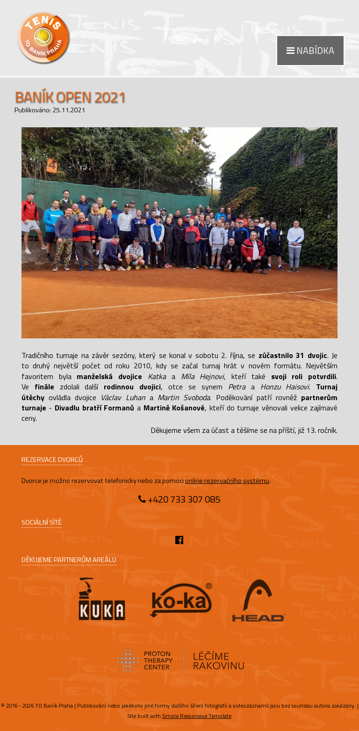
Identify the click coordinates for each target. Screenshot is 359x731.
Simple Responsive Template (196, 716)
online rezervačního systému (227, 480)
